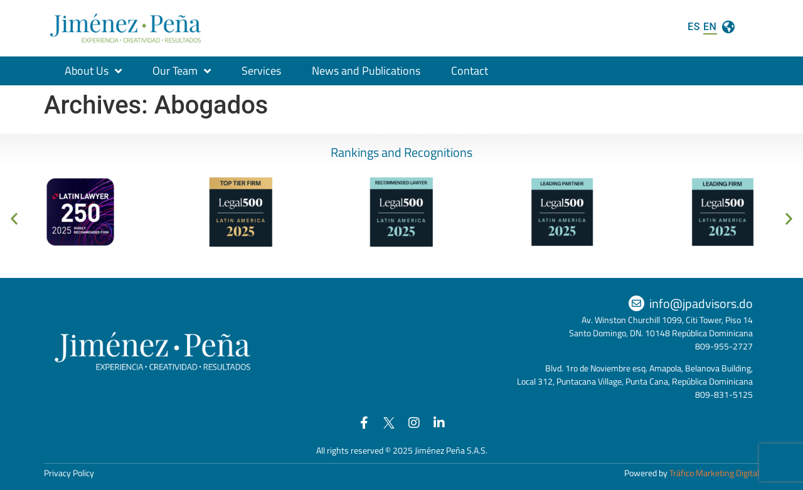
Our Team (181, 71)
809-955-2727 (724, 346)
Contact (469, 70)
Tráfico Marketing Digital (714, 472)
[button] (14, 218)
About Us (93, 71)
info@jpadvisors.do (701, 303)
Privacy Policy (69, 472)
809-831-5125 (724, 394)
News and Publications (366, 70)
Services (261, 70)
